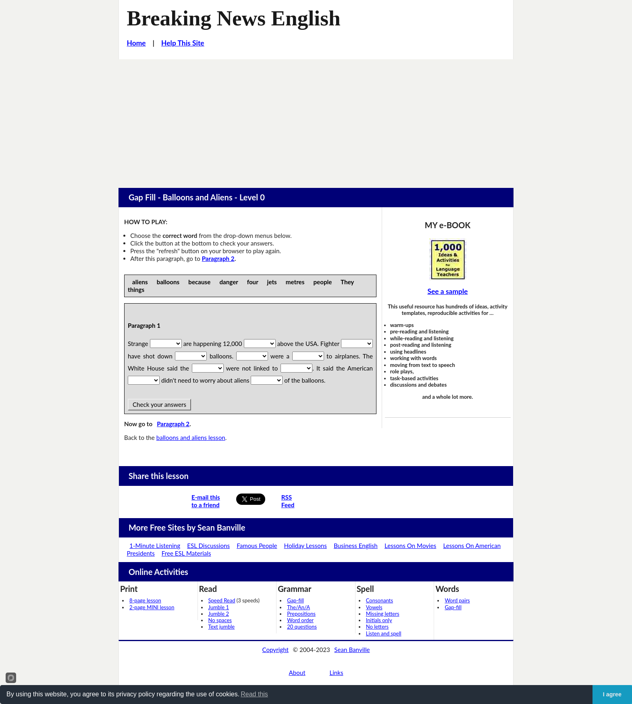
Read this (254, 694)
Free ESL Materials (186, 553)
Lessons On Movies (410, 545)
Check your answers (159, 404)
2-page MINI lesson (151, 607)
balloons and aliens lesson (190, 437)
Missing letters (382, 613)
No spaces (220, 620)
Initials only (379, 620)
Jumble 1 (218, 607)
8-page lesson (145, 600)
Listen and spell (383, 633)
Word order (300, 620)
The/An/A (298, 607)
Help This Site (182, 43)
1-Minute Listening (154, 545)
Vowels (374, 607)
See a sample (447, 291)
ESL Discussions (208, 545)
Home (136, 43)
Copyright (275, 649)
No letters (377, 626)
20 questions (302, 626)
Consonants (379, 600)
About (297, 672)
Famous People (257, 545)
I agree (612, 694)
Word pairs (457, 600)
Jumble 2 (218, 613)
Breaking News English (234, 18)
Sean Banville (352, 649)
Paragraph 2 (218, 258)
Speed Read (221, 600)
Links (336, 672)
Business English (356, 545)
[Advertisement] (316, 119)
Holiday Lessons (305, 545)
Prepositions (301, 613)
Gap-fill (295, 600)
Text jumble (221, 626)
